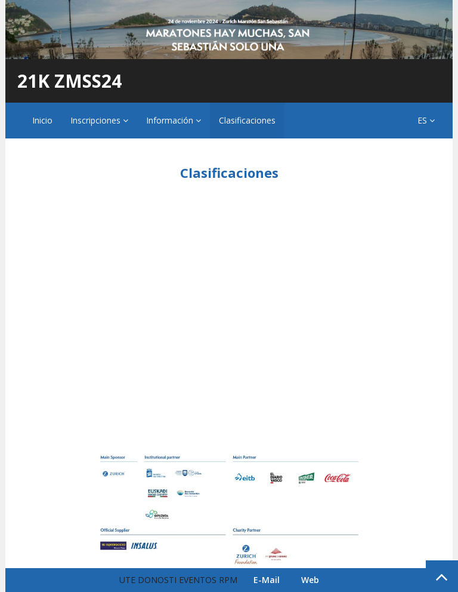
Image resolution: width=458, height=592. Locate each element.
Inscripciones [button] (99, 120)
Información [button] (173, 120)
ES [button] (426, 120)
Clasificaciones (247, 120)
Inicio (42, 120)
